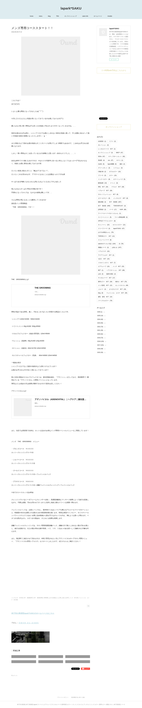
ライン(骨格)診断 (121, 217)
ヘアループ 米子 (105, 190)
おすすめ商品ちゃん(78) (55, 597)
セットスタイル (121, 285)
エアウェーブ (103, 266)
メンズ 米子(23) (74, 597)
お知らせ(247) (65, 597)
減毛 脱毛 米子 (105, 297)
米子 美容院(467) (28, 597)
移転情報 (102, 202)
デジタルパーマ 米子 (106, 278)
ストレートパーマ (104, 240)
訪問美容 (102, 209)
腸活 (122, 164)
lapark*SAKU (71, 8)
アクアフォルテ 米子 (106, 255)
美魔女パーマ (103, 247)
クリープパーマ (104, 228)
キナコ (119, 160)
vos (110, 160)
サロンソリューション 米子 (108, 194)
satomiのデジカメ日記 (106, 244)
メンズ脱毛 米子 (105, 285)
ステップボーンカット (116, 156)
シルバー (102, 289)
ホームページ (98, 16)
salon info (85, 16)
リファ (112, 141)
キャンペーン (103, 225)
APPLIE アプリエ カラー (106, 221)
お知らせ (116, 247)
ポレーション (103, 145)
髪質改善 (102, 183)
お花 (100, 274)
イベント (114, 183)
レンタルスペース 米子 (106, 149)
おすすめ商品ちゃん (105, 232)
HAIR (123, 209)
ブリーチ (102, 175)
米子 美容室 (104, 206)
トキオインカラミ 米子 (106, 262)
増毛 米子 (103, 187)
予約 (57, 16)
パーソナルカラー (105, 300)
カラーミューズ (119, 179)
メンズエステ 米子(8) (17, 597)
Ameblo (109, 16)
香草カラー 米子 (105, 281)
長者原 (101, 160)
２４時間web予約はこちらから (113, 70)
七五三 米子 (103, 259)
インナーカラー (104, 179)
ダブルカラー (115, 171)
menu (40, 16)
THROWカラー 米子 (106, 236)
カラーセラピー (104, 198)
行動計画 (102, 171)
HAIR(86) (46, 597)
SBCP (119, 152)
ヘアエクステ (103, 251)
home (31, 16)
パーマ (113, 209)
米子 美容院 (115, 202)
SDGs (101, 156)
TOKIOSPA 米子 (119, 206)
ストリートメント (104, 217)
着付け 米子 (121, 281)
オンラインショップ (71, 16)
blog (49, 16)
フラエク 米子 (117, 187)
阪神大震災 (111, 274)
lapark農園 (112, 164)
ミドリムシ (118, 168)
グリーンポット (104, 168)
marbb (101, 164)
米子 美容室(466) (38, 597)
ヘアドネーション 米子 (115, 270)
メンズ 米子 (118, 266)
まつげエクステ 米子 (117, 289)
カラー (113, 175)
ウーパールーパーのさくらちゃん (109, 213)
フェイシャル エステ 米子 (116, 293)
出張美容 (102, 141)
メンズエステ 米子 (120, 198)
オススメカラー (119, 225)
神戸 (100, 270)
